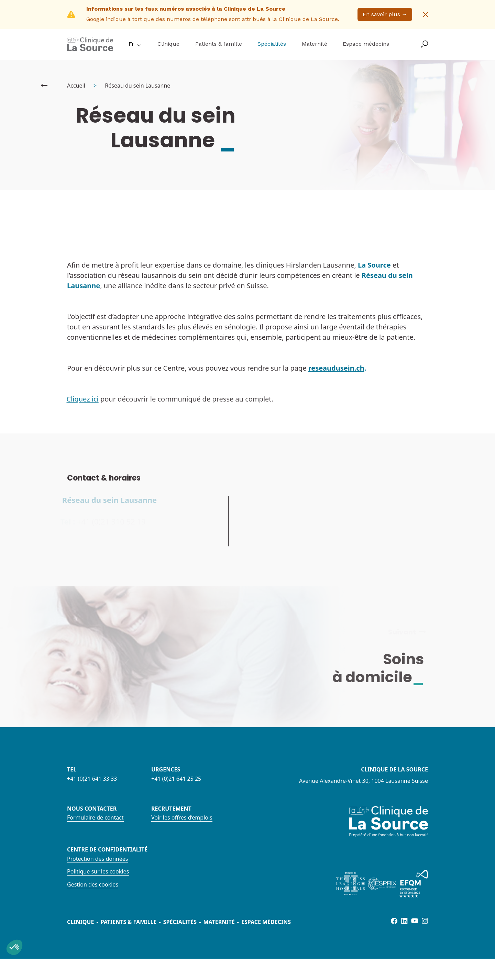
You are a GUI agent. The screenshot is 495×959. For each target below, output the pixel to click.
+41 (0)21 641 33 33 (92, 778)
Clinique (168, 44)
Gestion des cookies (92, 884)
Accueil (76, 85)
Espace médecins (366, 44)
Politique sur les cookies (98, 871)
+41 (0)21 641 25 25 (176, 778)
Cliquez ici (78, 399)
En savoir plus (385, 14)
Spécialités (271, 44)
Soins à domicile (383, 668)
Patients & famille (218, 44)
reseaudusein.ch (336, 368)
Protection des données (97, 858)
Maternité (314, 44)
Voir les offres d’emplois (181, 817)
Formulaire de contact (95, 817)
